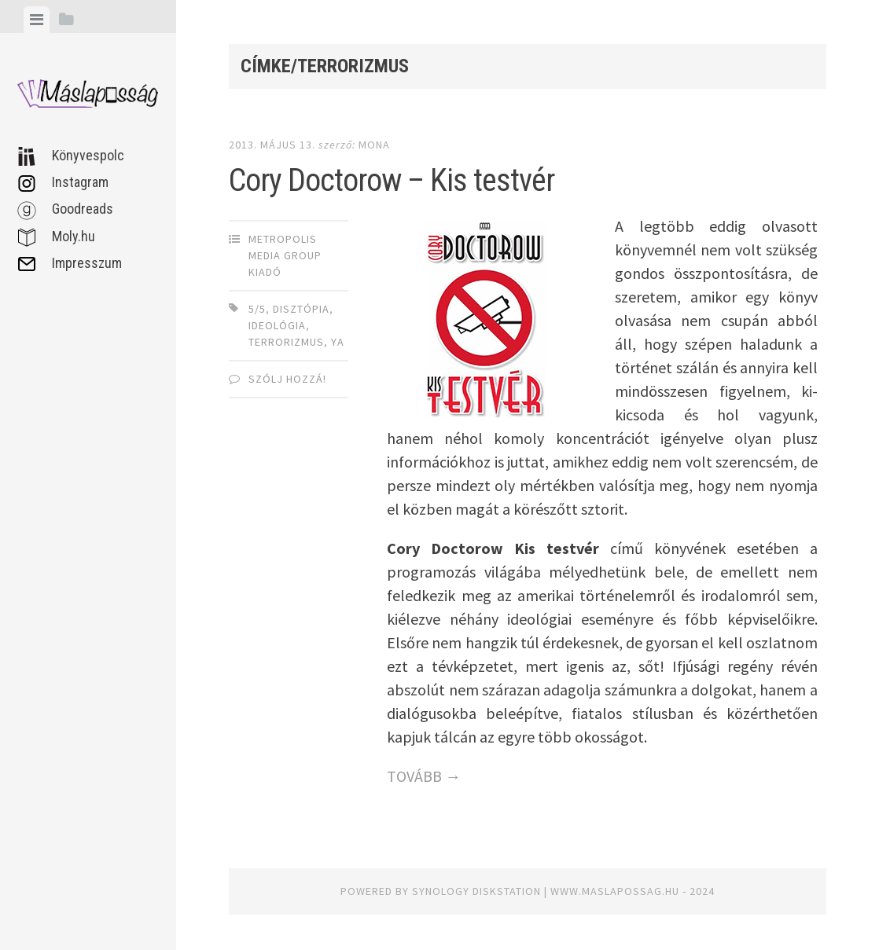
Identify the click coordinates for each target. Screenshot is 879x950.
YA (337, 342)
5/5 (257, 309)
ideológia (277, 325)
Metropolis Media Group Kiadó (285, 255)
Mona (374, 145)
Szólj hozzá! (287, 379)
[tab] (37, 19)
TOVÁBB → (424, 776)
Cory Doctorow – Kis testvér (391, 180)
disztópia (301, 309)
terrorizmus (286, 342)
